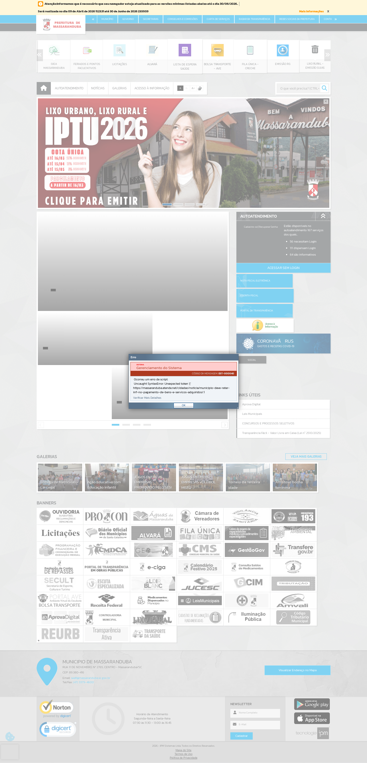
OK (184, 405)
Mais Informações (311, 11)
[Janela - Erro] (184, 381)
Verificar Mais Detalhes (147, 398)
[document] (183, 381)
